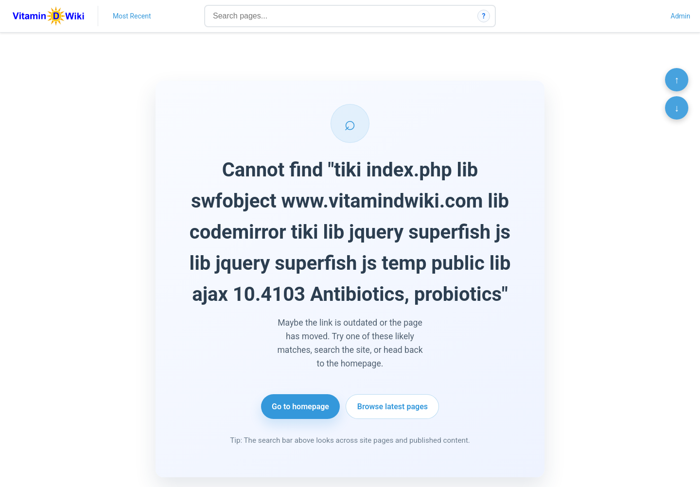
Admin (680, 16)
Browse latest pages (392, 406)
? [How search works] (484, 16)
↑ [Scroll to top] (676, 79)
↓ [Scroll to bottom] (676, 108)
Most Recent (132, 16)
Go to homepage (300, 406)
